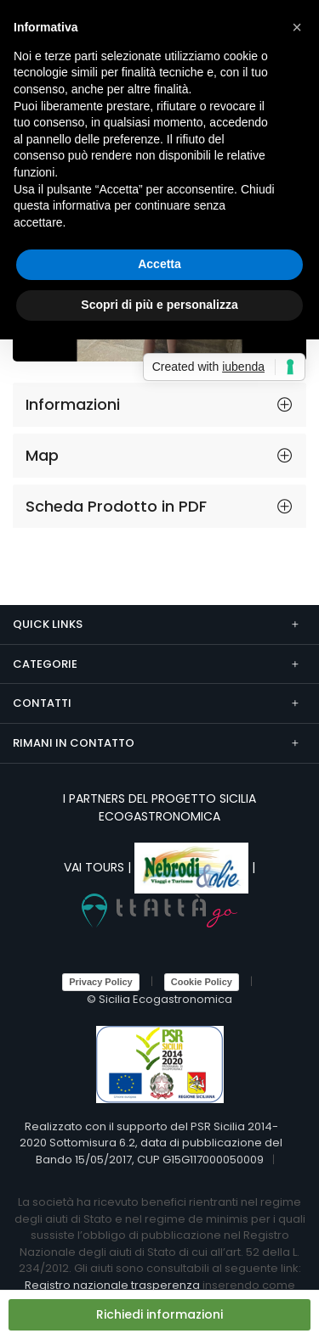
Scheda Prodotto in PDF (116, 506)
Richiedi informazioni (159, 1314)
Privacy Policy (101, 982)
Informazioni (73, 404)
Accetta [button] (159, 264)
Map (42, 455)
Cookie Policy (201, 982)
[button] (296, 27)
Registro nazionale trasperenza (112, 1285)
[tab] (159, 405)
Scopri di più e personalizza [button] (159, 304)
